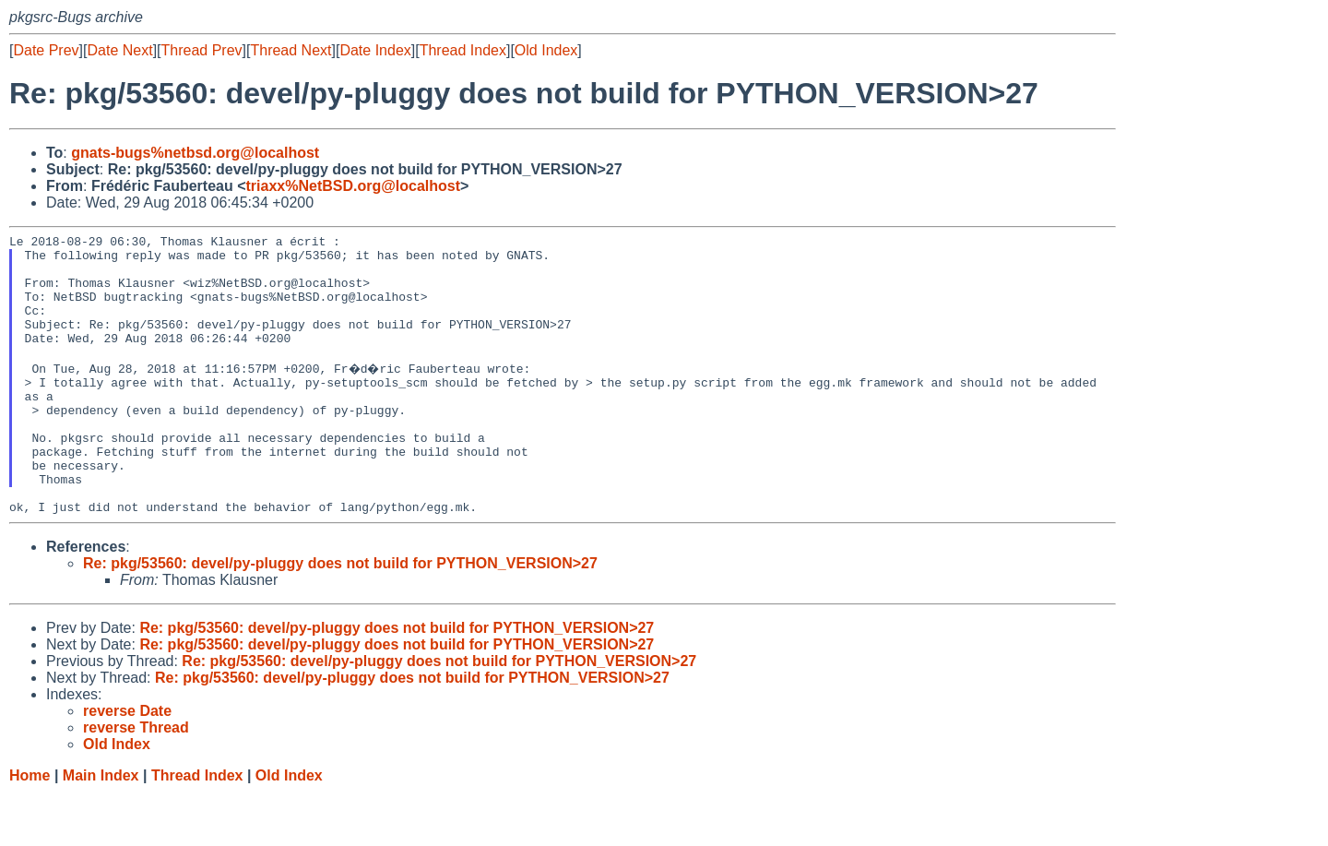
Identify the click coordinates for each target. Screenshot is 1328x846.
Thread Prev (202, 50)
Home (29, 828)
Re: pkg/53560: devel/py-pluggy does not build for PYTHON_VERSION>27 (340, 616)
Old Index (546, 50)
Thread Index (463, 50)
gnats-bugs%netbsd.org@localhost (195, 153)
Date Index (374, 50)
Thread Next (290, 50)
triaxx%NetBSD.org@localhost (353, 186)
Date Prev (45, 50)
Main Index (101, 828)
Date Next (119, 50)
